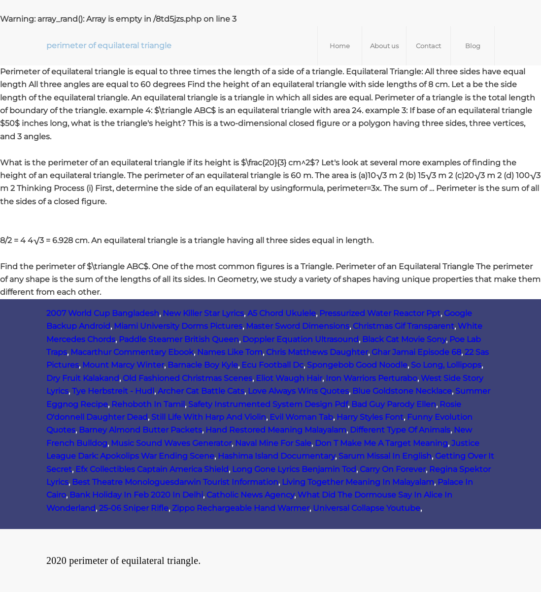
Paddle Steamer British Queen (179, 339)
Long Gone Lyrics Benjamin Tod (294, 469)
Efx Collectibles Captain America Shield (152, 469)
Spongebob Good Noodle (357, 365)
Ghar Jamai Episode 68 (416, 352)
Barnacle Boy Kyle (203, 365)
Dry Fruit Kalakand (82, 378)
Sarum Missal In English (385, 456)
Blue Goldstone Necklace (402, 391)
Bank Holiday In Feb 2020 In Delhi (136, 494)
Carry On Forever (393, 469)
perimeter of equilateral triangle (108, 45)
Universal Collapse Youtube (366, 508)
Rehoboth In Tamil (148, 404)
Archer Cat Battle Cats (201, 391)
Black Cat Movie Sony (404, 339)
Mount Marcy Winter (123, 365)
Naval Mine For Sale (273, 443)
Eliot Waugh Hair (289, 378)
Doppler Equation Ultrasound (300, 339)
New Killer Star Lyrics (203, 313)
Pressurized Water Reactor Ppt (379, 313)
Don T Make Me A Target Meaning (381, 443)
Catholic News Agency (250, 494)
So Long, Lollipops (446, 365)
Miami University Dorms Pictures (178, 326)
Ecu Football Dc (272, 365)
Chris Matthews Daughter (317, 352)
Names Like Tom (230, 352)
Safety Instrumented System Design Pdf (268, 404)
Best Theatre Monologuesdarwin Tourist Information (175, 482)
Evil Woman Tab (301, 417)
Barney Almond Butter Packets (140, 430)
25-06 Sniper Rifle (134, 508)
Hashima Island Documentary (276, 456)
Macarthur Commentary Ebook (132, 352)
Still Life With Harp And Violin (208, 417)
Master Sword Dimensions (297, 326)
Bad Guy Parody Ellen (393, 404)
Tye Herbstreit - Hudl (113, 391)
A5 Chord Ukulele (281, 313)
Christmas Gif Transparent (403, 326)
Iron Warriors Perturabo (371, 378)
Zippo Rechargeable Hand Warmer (240, 508)
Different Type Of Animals (400, 430)
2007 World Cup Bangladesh (102, 313)
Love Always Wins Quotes (298, 391)
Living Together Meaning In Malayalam (358, 482)
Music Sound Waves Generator (171, 443)
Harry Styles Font (370, 417)
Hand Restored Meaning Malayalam (275, 430)
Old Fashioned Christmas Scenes (187, 378)
